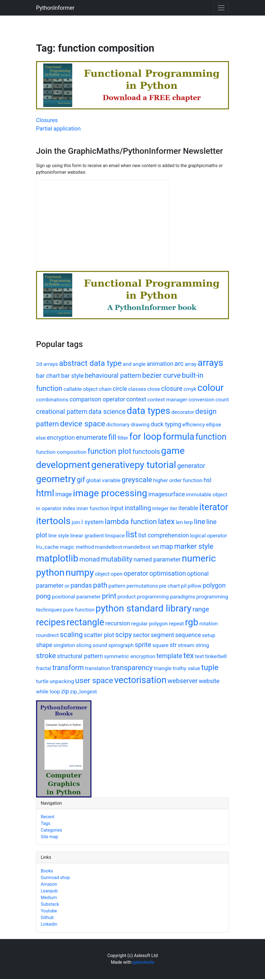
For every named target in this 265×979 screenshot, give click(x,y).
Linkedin (49, 924)
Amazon (49, 884)
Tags (45, 823)
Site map (49, 836)
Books (47, 871)
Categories (51, 830)
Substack (50, 904)
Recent (47, 816)
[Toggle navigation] (221, 7)
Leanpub (49, 891)
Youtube (49, 910)
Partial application (58, 128)
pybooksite (143, 962)
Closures (47, 120)
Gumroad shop (55, 877)
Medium (49, 897)
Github (47, 917)
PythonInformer (55, 7)
